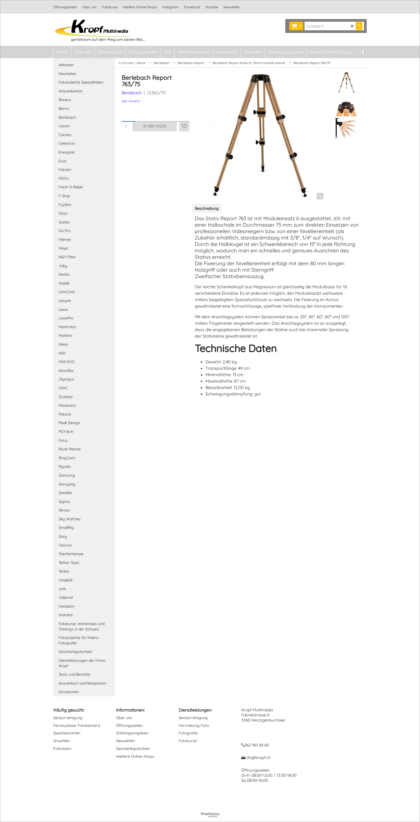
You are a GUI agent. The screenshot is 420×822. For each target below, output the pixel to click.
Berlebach (132, 92)
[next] (364, 52)
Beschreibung (207, 208)
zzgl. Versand (131, 101)
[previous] (359, 52)
